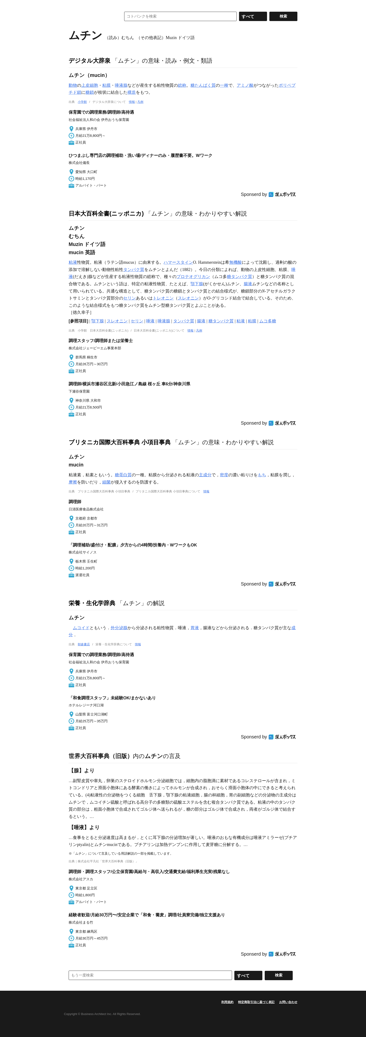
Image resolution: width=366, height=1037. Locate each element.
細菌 (106, 482)
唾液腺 (121, 85)
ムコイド (81, 627)
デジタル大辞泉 (89, 60)
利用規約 (227, 1002)
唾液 (150, 321)
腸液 (248, 284)
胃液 (194, 627)
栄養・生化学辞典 (92, 603)
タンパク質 (133, 269)
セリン (129, 298)
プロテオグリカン (193, 276)
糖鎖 (89, 92)
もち (262, 475)
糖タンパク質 (239, 276)
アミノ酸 (245, 85)
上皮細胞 (89, 85)
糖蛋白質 (123, 475)
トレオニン (163, 298)
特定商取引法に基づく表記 (256, 1002)
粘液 (73, 262)
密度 (224, 475)
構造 (131, 92)
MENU (73, 4)
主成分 (205, 475)
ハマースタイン (178, 262)
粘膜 (106, 85)
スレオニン (188, 298)
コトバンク (92, 16)
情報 (132, 102)
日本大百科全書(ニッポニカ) (106, 213)
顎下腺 (196, 284)
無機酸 (235, 262)
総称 (182, 85)
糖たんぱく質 (203, 85)
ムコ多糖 (267, 321)
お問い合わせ (288, 1002)
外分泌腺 (119, 627)
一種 (224, 85)
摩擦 (73, 482)
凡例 (140, 102)
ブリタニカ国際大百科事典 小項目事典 (120, 442)
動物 (73, 85)
